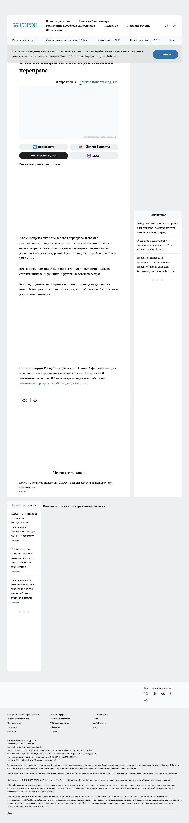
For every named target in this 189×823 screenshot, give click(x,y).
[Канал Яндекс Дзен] (43, 155)
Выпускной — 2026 (108, 40)
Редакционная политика (18, 718)
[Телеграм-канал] (163, 693)
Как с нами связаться (60, 718)
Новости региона (58, 21)
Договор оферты (58, 714)
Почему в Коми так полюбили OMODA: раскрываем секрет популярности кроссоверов (69, 487)
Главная (53, 731)
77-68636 (35, 780)
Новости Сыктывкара (94, 21)
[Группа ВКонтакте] (43, 147)
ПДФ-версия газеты (59, 723)
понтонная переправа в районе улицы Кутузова (53, 383)
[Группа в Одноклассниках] (155, 693)
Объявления (54, 30)
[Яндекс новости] (94, 147)
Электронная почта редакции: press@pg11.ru (75, 753)
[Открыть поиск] (166, 25)
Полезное (111, 25)
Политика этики (100, 714)
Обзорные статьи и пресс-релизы (23, 714)
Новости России (138, 25)
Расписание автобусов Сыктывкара (70, 25)
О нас (95, 718)
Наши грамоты (14, 723)
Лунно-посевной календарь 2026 (66, 40)
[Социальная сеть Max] (94, 155)
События (11, 731)
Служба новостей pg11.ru (99, 82)
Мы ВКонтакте (99, 723)
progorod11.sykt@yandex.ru (20, 760)
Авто (95, 727)
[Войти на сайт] (174, 25)
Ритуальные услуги (24, 40)
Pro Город (12, 727)
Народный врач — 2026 (144, 40)
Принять (165, 54)
